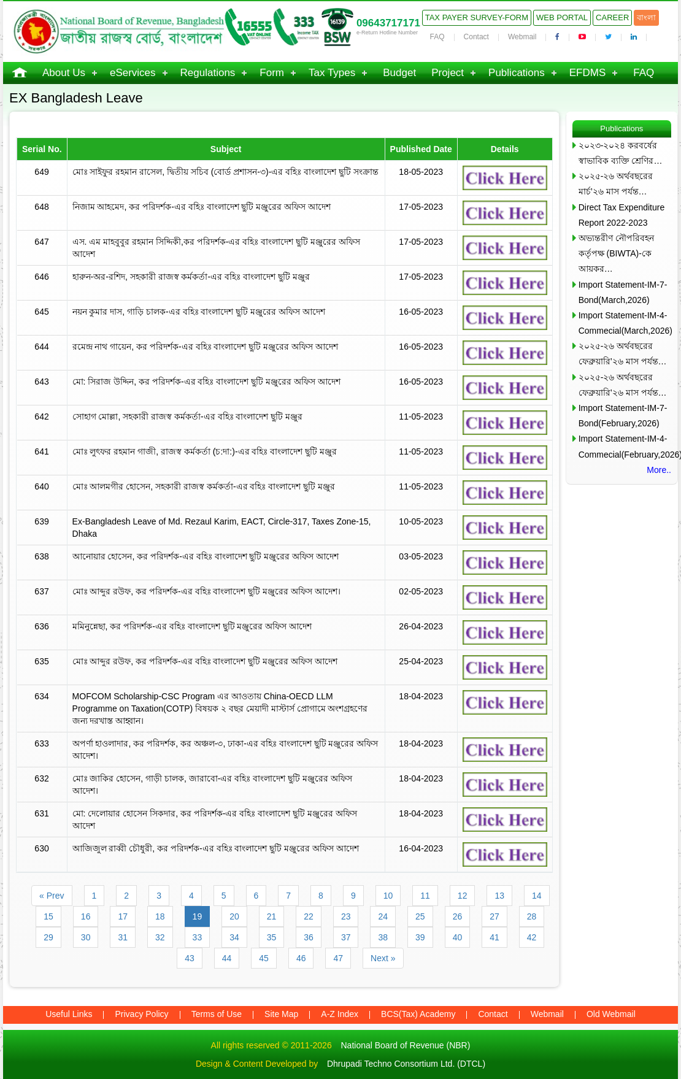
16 (86, 916)
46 (301, 958)
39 (420, 937)
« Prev (51, 895)
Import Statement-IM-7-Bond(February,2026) (623, 415)
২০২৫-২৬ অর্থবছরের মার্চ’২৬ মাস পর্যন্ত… (616, 183)
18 (160, 916)
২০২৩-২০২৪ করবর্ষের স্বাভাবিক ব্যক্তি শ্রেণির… (621, 153)
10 (388, 895)
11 (425, 895)
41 (494, 937)
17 (123, 916)
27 (494, 916)
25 (420, 916)
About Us (63, 73)
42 (532, 937)
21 (272, 916)
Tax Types (332, 73)
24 (383, 916)
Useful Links (68, 1014)
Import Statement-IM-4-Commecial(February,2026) (625, 446)
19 (197, 916)
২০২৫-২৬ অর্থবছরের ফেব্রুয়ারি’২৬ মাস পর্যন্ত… (623, 353)
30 (86, 937)
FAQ (437, 37)
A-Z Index (339, 1014)
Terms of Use (216, 1014)
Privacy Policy (141, 1014)
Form (272, 73)
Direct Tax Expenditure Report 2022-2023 (622, 215)
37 (346, 937)
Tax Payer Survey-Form (476, 17)
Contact (476, 37)
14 (537, 895)
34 (234, 937)
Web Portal (562, 17)
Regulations (208, 73)
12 (462, 895)
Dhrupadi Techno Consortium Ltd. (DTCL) (406, 1064)
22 (309, 916)
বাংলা (646, 17)
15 (48, 916)
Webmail (522, 37)
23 (346, 916)
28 (532, 916)
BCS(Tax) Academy (418, 1014)
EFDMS (587, 73)
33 (197, 937)
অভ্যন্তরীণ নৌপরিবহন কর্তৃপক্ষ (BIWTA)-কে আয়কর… (616, 253)
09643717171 (388, 23)
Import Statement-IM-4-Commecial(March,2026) (625, 323)
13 (499, 895)
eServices (133, 73)
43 (189, 958)
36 (309, 937)
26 (458, 916)
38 (383, 937)
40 (458, 937)
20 (234, 916)
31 (123, 937)
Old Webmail (611, 1014)
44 (227, 958)
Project (447, 73)
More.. (659, 470)
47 (338, 958)
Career (612, 17)
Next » (383, 958)
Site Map (281, 1014)
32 (160, 937)
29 (48, 937)
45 (264, 958)
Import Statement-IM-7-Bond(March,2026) (623, 292)
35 (272, 937)
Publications (516, 73)
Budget (399, 73)
